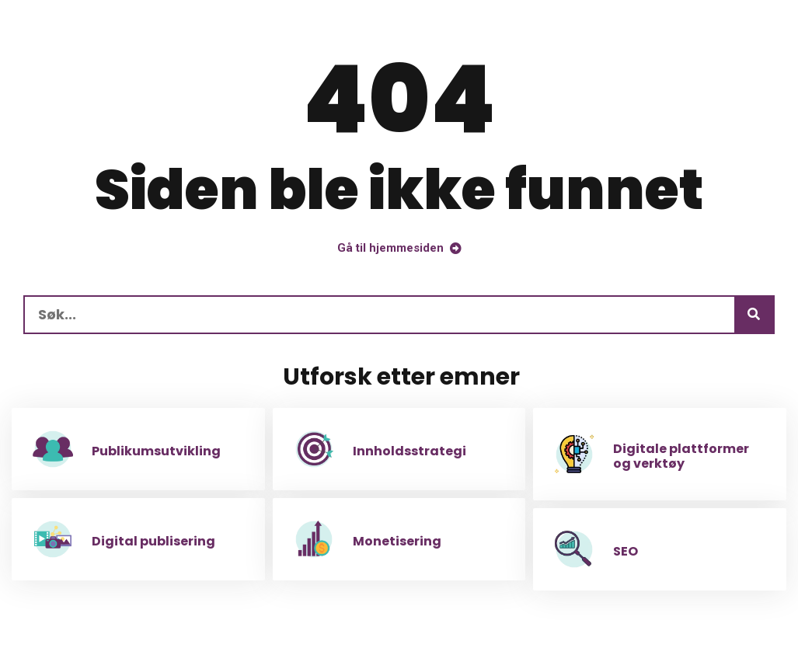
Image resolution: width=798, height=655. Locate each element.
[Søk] (753, 315)
